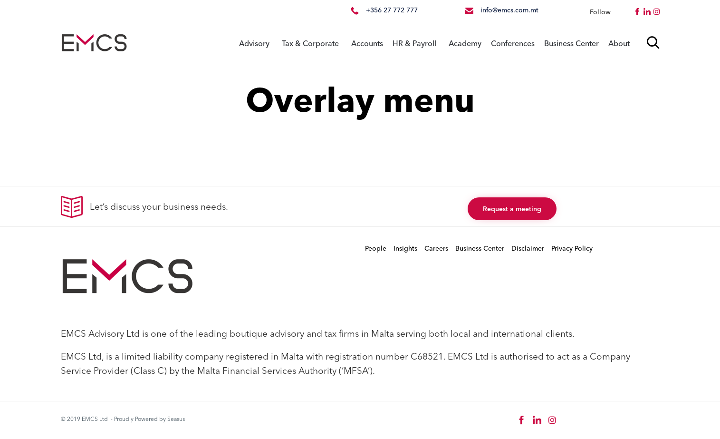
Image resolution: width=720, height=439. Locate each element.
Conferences (513, 43)
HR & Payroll (414, 43)
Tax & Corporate (310, 43)
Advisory (254, 43)
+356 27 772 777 (392, 10)
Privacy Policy (572, 248)
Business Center (571, 43)
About (619, 43)
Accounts (367, 43)
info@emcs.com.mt (509, 10)
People (375, 248)
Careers (436, 248)
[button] (512, 208)
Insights (405, 248)
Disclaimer (527, 248)
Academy (465, 43)
